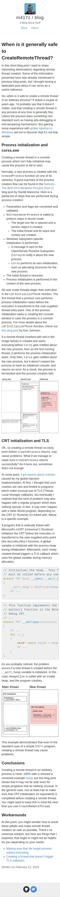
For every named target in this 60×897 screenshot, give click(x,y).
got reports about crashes (38, 474)
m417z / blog (30, 17)
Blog (24, 28)
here (29, 778)
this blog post (10, 330)
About (35, 28)
